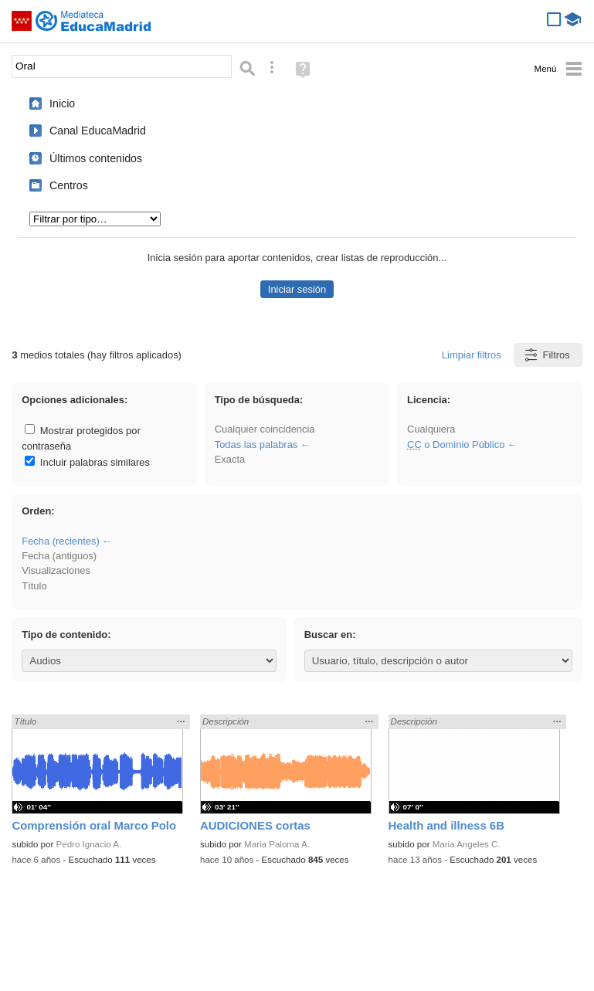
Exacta (230, 459)
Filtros (546, 355)
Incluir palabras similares (87, 462)
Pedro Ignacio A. (89, 844)
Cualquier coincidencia (265, 429)
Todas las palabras (256, 444)
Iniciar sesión (297, 289)
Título (34, 586)
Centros (68, 185)
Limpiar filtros (471, 355)
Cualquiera (431, 429)
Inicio (62, 103)
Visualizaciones (56, 570)
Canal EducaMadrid (97, 130)
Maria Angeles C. (467, 844)
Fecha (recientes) (60, 541)
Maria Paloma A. (277, 844)
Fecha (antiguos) (59, 556)
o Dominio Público (455, 444)
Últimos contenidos (95, 158)
